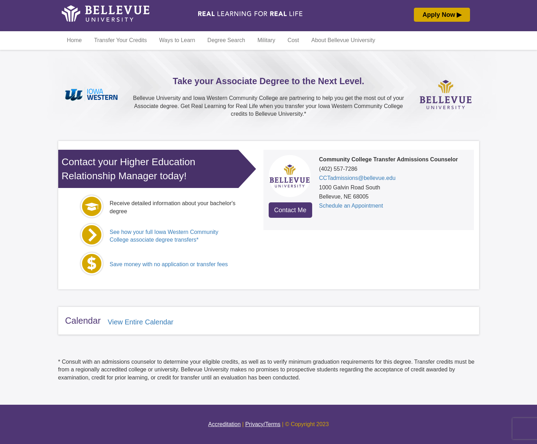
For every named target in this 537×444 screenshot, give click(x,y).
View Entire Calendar (141, 322)
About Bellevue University (343, 40)
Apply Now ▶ (442, 14)
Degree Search (226, 40)
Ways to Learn (177, 40)
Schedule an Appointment (351, 206)
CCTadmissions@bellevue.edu (357, 178)
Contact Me (290, 210)
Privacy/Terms (262, 424)
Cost (293, 40)
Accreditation (224, 424)
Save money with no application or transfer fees (169, 264)
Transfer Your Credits (120, 40)
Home (74, 40)
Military (266, 40)
